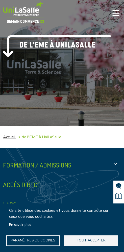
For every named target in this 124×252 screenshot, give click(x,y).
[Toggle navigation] (116, 13)
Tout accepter (91, 240)
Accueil (9, 137)
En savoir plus (20, 224)
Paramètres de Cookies (33, 240)
